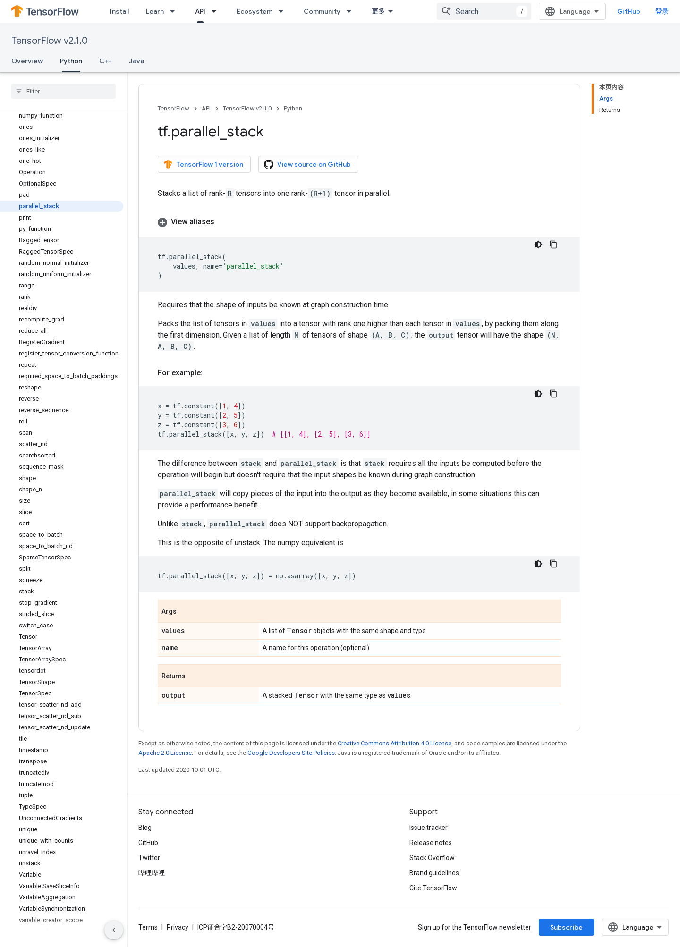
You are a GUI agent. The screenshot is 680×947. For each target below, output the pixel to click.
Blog (145, 827)
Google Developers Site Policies (291, 752)
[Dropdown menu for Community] (351, 11)
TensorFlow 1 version (203, 164)
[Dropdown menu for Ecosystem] (283, 11)
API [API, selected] (200, 11)
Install (119, 11)
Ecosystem (254, 11)
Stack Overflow (432, 858)
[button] (359, 222)
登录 (662, 11)
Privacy (177, 927)
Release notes (430, 842)
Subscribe (566, 927)
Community (322, 11)
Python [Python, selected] (71, 61)
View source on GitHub (307, 164)
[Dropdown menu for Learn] (175, 11)
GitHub (628, 11)
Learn (155, 11)
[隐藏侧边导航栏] (113, 930)
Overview (27, 61)
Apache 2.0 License (165, 752)
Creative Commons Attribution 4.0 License (394, 743)
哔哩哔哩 (151, 873)
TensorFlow (173, 108)
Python (293, 108)
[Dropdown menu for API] (216, 11)
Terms (148, 927)
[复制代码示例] (553, 244)
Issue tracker (428, 827)
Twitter (149, 858)
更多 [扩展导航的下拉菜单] (378, 11)
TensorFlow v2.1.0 (49, 41)
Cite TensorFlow (433, 888)
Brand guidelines (434, 873)
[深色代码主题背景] (538, 244)
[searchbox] (63, 91)
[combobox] (484, 11)
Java (136, 61)
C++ (105, 61)
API (206, 108)
